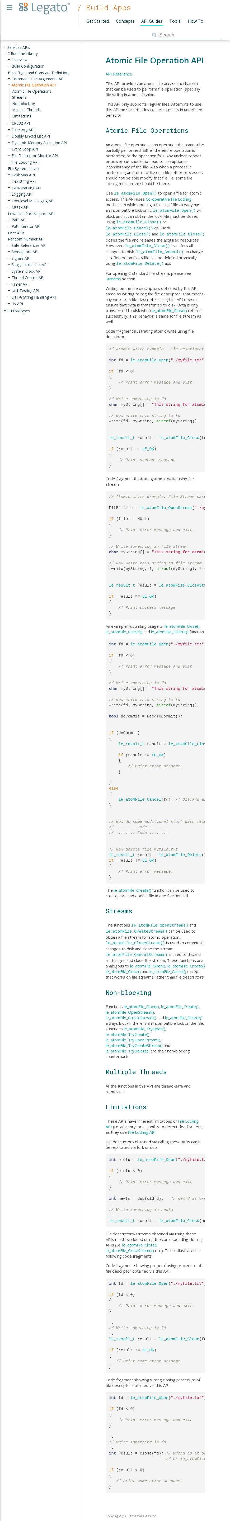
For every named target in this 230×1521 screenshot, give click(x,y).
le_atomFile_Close (179, 433)
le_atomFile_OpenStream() (159, 920)
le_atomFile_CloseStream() (135, 937)
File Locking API (142, 1125)
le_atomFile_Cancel (140, 795)
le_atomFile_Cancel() (129, 226)
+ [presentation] (5, 47)
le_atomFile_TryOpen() (144, 1022)
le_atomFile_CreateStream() (136, 926)
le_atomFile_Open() (135, 193)
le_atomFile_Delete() (140, 259)
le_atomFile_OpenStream (166, 503)
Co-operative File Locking (168, 198)
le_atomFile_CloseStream (186, 581)
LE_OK (148, 444)
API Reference (119, 74)
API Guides (151, 21)
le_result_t (122, 433)
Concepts (125, 21)
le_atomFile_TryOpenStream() (133, 1033)
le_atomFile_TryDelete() (127, 1044)
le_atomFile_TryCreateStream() (134, 1039)
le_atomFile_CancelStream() (136, 948)
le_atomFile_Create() (132, 886)
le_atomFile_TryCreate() (127, 1028)
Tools (175, 21)
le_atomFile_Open (149, 356)
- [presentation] (5, 53)
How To (195, 21)
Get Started (97, 21)
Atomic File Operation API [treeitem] (34, 84)
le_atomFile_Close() (138, 220)
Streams (113, 274)
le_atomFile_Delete (180, 850)
